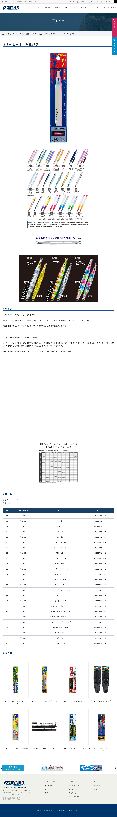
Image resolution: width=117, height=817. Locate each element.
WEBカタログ (106, 2)
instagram (94, 2)
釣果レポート (75, 793)
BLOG (47, 797)
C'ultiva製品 (37, 34)
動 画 (46, 793)
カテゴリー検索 (23, 34)
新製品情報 (48, 785)
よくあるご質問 (76, 785)
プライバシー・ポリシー (100, 781)
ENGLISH (72, 2)
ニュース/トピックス (51, 781)
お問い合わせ (75, 789)
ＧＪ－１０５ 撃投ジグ (67, 34)
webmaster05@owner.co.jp (27, 2)
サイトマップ (97, 785)
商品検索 (11, 34)
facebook (81, 2)
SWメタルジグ (50, 34)
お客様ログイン (98, 789)
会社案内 (73, 781)
